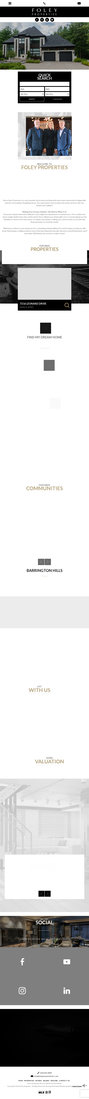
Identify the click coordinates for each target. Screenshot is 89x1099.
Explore (54, 1081)
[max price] (57, 94)
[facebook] (22, 961)
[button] (10, 3)
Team (20, 1081)
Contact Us (64, 1081)
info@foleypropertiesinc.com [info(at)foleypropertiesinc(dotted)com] (46, 1076)
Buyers (38, 1081)
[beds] (32, 89)
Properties (29, 1081)
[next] (46, 883)
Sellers (46, 1081)
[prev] (44, 883)
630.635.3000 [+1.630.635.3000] (46, 1073)
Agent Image (77, 1086)
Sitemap (48, 1086)
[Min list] (32, 94)
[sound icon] (85, 1085)
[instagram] (22, 990)
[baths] (57, 89)
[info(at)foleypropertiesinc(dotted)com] (79, 3)
